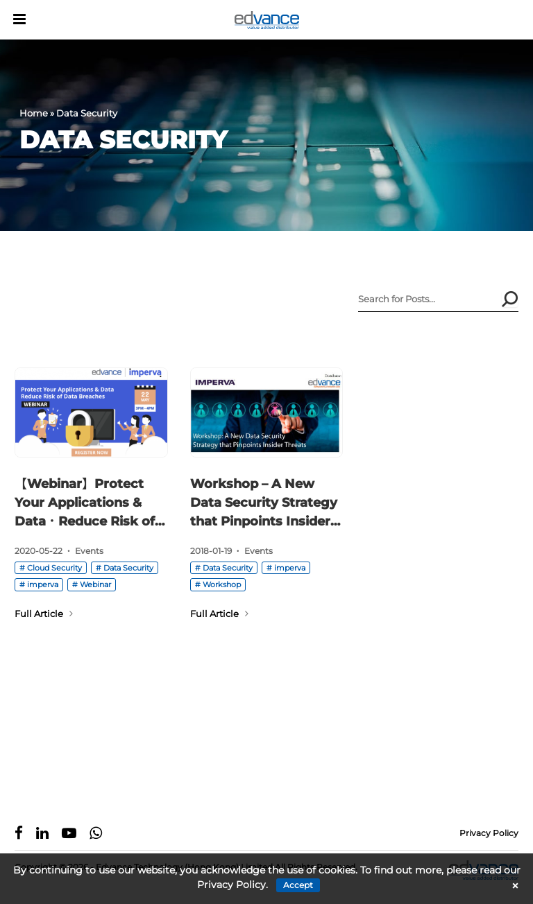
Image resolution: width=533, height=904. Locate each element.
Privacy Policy (488, 833)
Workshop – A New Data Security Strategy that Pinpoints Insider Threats (263, 503)
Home (33, 113)
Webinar (95, 584)
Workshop (222, 584)
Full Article (44, 613)
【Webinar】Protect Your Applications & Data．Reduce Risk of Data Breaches (85, 503)
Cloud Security (54, 568)
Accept (298, 885)
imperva (42, 584)
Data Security (128, 568)
